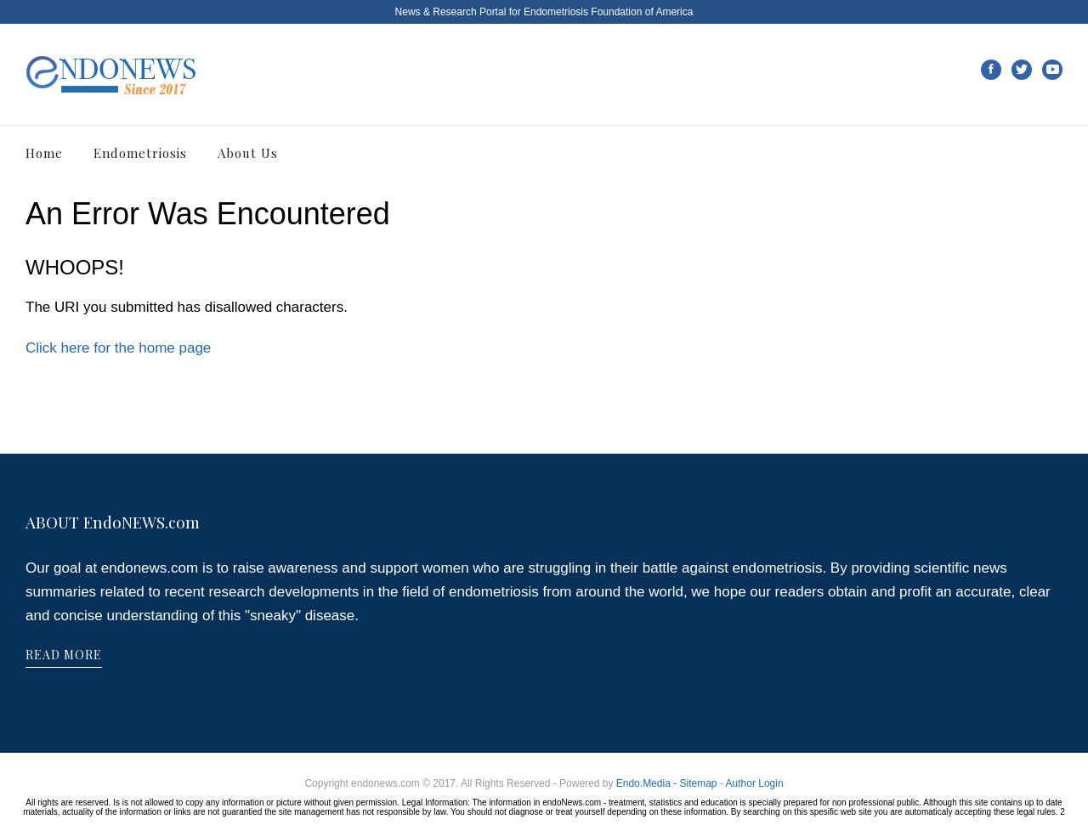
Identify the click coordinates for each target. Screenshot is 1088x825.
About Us (248, 152)
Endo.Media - (648, 783)
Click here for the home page (118, 348)
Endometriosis (140, 152)
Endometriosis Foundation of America (608, 12)
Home (44, 152)
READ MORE (64, 655)
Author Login (755, 783)
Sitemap (698, 783)
